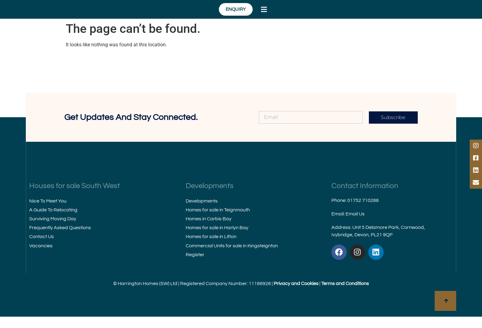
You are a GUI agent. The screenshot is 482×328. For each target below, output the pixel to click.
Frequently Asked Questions (60, 239)
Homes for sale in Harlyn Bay (217, 239)
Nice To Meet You (47, 212)
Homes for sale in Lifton (211, 247)
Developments (202, 212)
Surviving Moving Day (52, 230)
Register (195, 265)
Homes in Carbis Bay (208, 230)
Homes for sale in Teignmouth (218, 220)
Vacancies (41, 256)
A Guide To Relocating (53, 220)
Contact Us (41, 247)
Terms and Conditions (345, 294)
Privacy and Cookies (296, 294)
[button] (394, 15)
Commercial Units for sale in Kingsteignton (232, 256)
